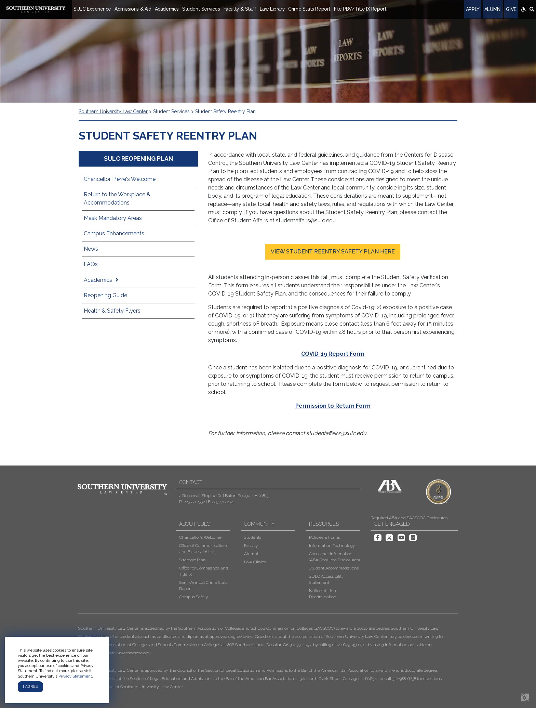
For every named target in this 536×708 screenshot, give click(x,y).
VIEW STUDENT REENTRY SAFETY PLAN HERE (333, 251)
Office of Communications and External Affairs (203, 548)
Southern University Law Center (113, 111)
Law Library (272, 9)
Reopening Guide (105, 295)
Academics (167, 9)
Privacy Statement (75, 676)
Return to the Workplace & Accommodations (117, 198)
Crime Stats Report (309, 9)
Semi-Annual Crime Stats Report (203, 585)
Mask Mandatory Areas (113, 218)
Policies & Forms (324, 537)
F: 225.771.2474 (220, 501)
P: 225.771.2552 (192, 501)
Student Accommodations (334, 568)
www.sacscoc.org (133, 653)
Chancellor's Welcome (200, 537)
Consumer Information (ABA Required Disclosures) (334, 556)
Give (511, 9)
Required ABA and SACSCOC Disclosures (409, 517)
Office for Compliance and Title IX (203, 571)
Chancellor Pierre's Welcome (120, 179)
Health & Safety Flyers (112, 310)
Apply (473, 9)
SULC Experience (92, 9)
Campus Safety (193, 596)
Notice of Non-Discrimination (323, 593)
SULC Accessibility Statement (326, 579)
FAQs (91, 264)
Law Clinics (255, 562)
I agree (30, 686)
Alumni (492, 9)
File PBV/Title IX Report (360, 9)
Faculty (251, 545)
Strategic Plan (192, 560)
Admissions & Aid (133, 9)
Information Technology (332, 545)
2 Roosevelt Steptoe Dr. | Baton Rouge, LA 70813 (223, 495)
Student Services (201, 9)
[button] (262, 657)
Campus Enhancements (114, 233)
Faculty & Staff (240, 9)
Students (252, 537)
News (91, 249)
